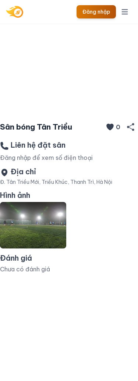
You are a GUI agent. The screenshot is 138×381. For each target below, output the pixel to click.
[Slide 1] (69, 104)
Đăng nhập (96, 11)
